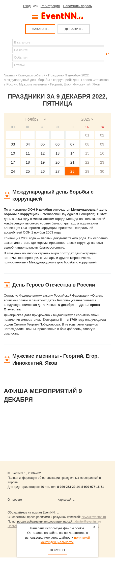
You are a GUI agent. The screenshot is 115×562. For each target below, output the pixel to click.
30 (102, 171)
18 (28, 162)
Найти (8, 54)
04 (28, 144)
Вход (27, 6)
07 (72, 144)
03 (13, 144)
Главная (9, 75)
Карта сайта (66, 499)
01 (87, 135)
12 (43, 153)
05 (43, 144)
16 (102, 153)
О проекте (15, 499)
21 (72, 162)
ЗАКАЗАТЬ (40, 29)
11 (28, 153)
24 (13, 171)
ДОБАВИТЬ (73, 29)
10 (13, 153)
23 (102, 162)
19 (43, 162)
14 (72, 153)
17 (13, 162)
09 (102, 144)
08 (87, 144)
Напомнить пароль (77, 6)
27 (57, 171)
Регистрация (50, 6)
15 (87, 153)
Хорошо (57, 550)
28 (72, 171)
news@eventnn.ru (93, 517)
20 (57, 162)
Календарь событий (31, 75)
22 (87, 162)
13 (57, 153)
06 (57, 144)
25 (28, 171)
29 (87, 171)
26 (43, 171)
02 (102, 135)
